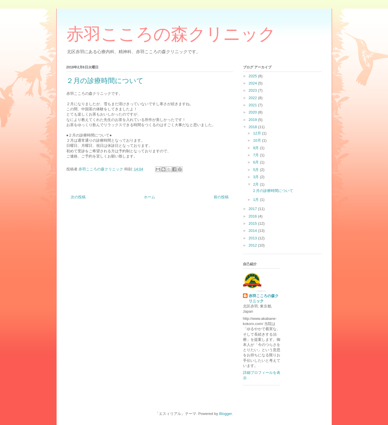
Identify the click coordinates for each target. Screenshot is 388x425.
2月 (256, 184)
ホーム (149, 197)
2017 (253, 209)
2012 (253, 245)
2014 (253, 230)
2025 (253, 76)
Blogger (225, 413)
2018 (253, 127)
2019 (253, 120)
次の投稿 (78, 197)
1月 (256, 199)
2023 (253, 90)
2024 (253, 83)
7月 (256, 155)
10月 (257, 140)
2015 (253, 223)
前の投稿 (221, 197)
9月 (256, 148)
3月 (256, 177)
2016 (253, 216)
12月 (257, 133)
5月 (256, 170)
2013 (253, 238)
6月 (256, 162)
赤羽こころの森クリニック (171, 34)
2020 (253, 112)
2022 (253, 98)
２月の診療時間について (272, 191)
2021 (253, 105)
